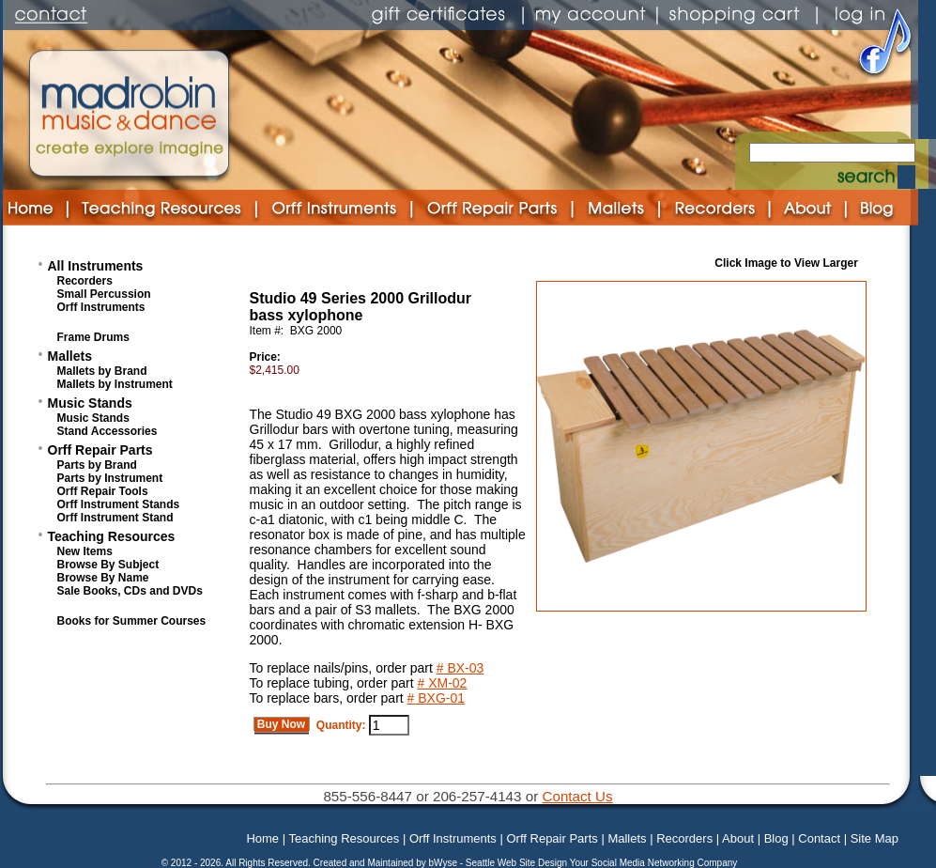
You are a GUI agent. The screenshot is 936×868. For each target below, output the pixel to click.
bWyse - (446, 863)
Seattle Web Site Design (518, 863)
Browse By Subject (108, 564)
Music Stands (90, 403)
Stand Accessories (107, 431)
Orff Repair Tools (102, 491)
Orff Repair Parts (100, 449)
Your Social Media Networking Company (654, 863)
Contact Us (577, 796)
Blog (776, 838)
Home (262, 838)
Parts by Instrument (110, 478)
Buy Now (281, 724)
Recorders (85, 280)
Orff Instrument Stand (115, 517)
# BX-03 (460, 667)
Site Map (874, 838)
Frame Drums (93, 337)
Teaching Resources (112, 536)
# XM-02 (443, 682)
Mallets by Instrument (115, 384)
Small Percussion (104, 294)
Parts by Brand (97, 465)
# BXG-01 (436, 697)
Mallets (70, 356)
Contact (819, 838)
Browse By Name (103, 577)
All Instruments (96, 265)
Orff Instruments (101, 307)
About (738, 838)
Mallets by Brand (102, 371)
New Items (85, 551)
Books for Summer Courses (132, 621)
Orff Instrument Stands (118, 504)
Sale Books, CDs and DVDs (130, 590)
